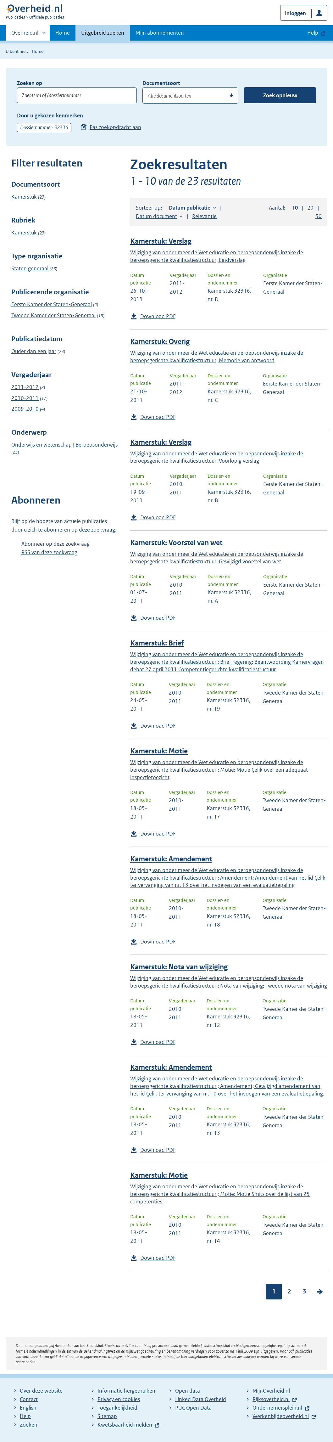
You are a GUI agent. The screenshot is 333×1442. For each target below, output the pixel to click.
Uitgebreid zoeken (102, 32)
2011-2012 (25, 387)
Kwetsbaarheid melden (124, 1424)
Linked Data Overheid (200, 1399)
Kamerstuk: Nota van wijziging (179, 967)
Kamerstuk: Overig (160, 341)
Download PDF (157, 316)
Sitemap (107, 1416)
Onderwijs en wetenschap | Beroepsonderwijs (64, 444)
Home (62, 32)
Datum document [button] (156, 216)
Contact (29, 1399)
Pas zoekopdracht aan (115, 127)
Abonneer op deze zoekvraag (55, 543)
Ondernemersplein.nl (277, 1407)
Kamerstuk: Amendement (171, 859)
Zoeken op (29, 83)
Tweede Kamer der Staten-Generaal (53, 315)
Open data (187, 1390)
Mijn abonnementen (160, 32)
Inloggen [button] (295, 13)
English (28, 1407)
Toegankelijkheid (117, 1407)
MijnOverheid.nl (271, 1390)
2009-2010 (25, 408)
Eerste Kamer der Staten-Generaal (51, 304)
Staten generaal (29, 268)
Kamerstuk (24, 196)
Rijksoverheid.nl (271, 1399)
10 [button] (295, 207)
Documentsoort (161, 83)
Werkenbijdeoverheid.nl (281, 1416)
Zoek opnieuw (280, 95)
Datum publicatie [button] (189, 207)
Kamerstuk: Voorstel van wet (176, 542)
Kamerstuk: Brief (157, 643)
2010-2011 (25, 398)
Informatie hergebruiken (126, 1390)
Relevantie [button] (204, 216)
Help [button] (312, 32)
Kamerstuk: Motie (159, 751)
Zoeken (28, 1424)
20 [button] (310, 207)
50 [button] (318, 216)
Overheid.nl (24, 35)
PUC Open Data (193, 1407)
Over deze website (41, 1390)
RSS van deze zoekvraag (49, 552)
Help (25, 1416)
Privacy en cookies (118, 1399)
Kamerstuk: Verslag (160, 241)
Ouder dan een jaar (33, 351)
